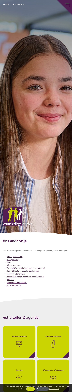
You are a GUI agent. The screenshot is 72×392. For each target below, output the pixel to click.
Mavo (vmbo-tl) (13, 259)
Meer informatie (54, 389)
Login (6, 4)
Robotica (10, 279)
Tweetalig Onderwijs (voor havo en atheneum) (26, 268)
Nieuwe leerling (19, 4)
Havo (9, 262)
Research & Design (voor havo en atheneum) (25, 276)
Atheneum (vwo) (13, 265)
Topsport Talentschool (16, 274)
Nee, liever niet (42, 389)
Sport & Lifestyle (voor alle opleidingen (23, 271)
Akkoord (30, 389)
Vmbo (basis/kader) (15, 256)
